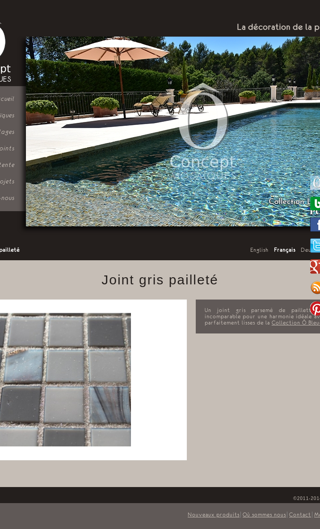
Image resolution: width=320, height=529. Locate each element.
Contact (300, 515)
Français (284, 250)
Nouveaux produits (214, 515)
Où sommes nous (264, 515)
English (259, 250)
